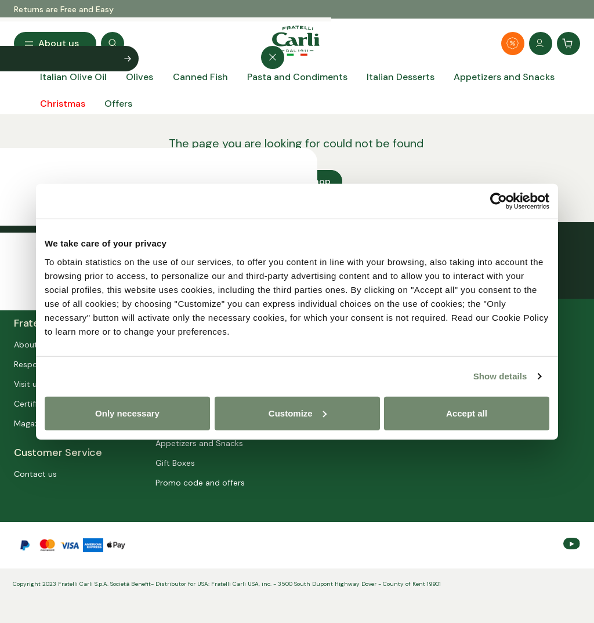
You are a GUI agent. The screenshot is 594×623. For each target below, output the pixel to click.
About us (31, 344)
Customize (298, 413)
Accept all (466, 413)
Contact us (35, 474)
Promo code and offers (200, 482)
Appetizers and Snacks (199, 443)
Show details (500, 376)
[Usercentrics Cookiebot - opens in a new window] (498, 201)
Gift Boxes (175, 463)
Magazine (32, 423)
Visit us (27, 384)
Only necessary (127, 413)
